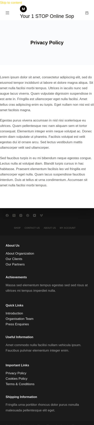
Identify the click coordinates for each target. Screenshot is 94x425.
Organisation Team (19, 319)
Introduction (14, 313)
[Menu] (7, 13)
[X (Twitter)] (14, 215)
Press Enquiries (17, 324)
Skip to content (11, 2)
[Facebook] (7, 215)
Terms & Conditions (20, 384)
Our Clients (14, 259)
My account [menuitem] (68, 228)
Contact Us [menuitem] (32, 228)
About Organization (20, 253)
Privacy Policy (16, 373)
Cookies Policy (17, 378)
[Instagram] (20, 215)
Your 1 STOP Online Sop (47, 16)
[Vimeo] (41, 215)
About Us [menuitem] (50, 228)
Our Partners (15, 264)
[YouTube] (34, 215)
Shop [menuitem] (17, 228)
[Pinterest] (27, 215)
